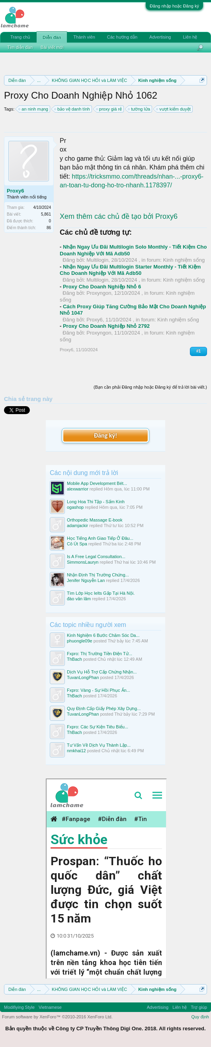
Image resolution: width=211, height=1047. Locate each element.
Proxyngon (98, 293)
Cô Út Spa (77, 543)
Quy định (200, 1016)
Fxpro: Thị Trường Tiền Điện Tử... (99, 653)
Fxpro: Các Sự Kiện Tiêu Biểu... (97, 726)
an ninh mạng (33, 109)
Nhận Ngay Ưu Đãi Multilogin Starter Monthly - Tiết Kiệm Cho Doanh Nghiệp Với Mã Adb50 (130, 270)
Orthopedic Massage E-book (94, 520)
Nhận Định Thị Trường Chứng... (98, 574)
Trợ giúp (199, 1007)
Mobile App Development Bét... (97, 483)
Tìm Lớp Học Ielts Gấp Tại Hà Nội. (101, 593)
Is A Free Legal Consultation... (96, 556)
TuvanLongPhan (83, 677)
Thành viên (84, 37)
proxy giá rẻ (109, 109)
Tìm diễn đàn (20, 47)
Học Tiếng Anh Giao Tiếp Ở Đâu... (100, 538)
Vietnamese (50, 1007)
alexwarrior (77, 489)
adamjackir (77, 525)
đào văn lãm (79, 598)
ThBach (74, 659)
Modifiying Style (19, 1007)
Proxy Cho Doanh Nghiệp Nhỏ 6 (102, 287)
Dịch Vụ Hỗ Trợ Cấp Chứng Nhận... (102, 671)
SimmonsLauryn (82, 562)
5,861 (46, 214)
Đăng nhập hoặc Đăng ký (174, 6)
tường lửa (139, 109)
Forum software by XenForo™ (57, 1016)
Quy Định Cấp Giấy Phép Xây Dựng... (104, 708)
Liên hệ (190, 37)
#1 (198, 351)
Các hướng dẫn (122, 37)
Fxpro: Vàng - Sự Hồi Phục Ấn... (98, 690)
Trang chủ (20, 37)
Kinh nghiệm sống (184, 260)
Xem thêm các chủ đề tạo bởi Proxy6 (119, 216)
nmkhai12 (76, 750)
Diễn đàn (52, 37)
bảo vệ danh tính (72, 109)
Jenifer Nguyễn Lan (86, 580)
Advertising (160, 37)
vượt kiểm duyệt (174, 109)
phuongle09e (79, 640)
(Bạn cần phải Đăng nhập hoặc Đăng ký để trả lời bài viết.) (150, 387)
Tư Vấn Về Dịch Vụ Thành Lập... (99, 745)
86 (49, 228)
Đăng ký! (105, 435)
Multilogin (97, 260)
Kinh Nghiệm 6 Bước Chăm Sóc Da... (103, 635)
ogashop (75, 507)
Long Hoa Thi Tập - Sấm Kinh (96, 501)
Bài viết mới (52, 47)
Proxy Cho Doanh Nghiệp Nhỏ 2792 (106, 326)
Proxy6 (15, 191)
